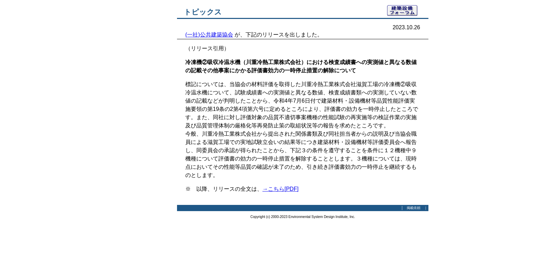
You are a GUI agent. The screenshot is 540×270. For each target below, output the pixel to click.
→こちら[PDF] (280, 189)
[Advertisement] (139, 108)
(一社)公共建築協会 (209, 35)
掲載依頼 (413, 208)
